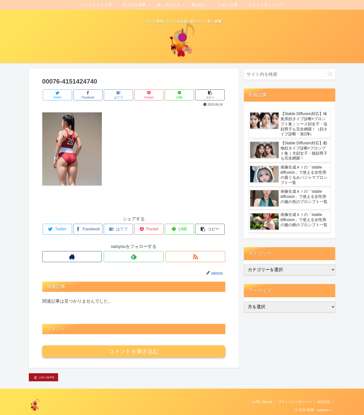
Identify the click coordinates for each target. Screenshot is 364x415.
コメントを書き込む (134, 351)
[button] (330, 74)
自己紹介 (324, 402)
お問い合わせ (262, 402)
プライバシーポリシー (295, 402)
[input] (289, 74)
